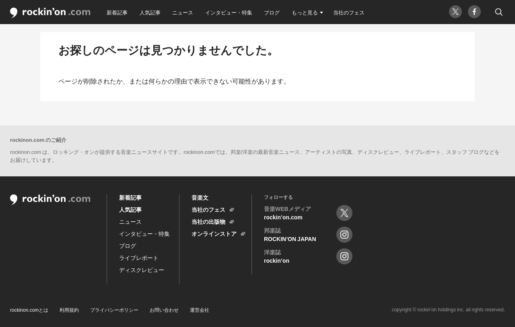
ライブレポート (139, 257)
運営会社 (199, 309)
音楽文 (200, 197)
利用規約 (69, 309)
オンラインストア (214, 233)
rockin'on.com (50, 13)
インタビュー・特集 (228, 12)
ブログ (272, 12)
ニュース (182, 12)
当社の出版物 (208, 221)
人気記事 (150, 12)
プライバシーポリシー (114, 309)
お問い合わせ (164, 309)
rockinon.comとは (29, 309)
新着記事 (117, 12)
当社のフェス (349, 12)
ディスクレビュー (141, 270)
